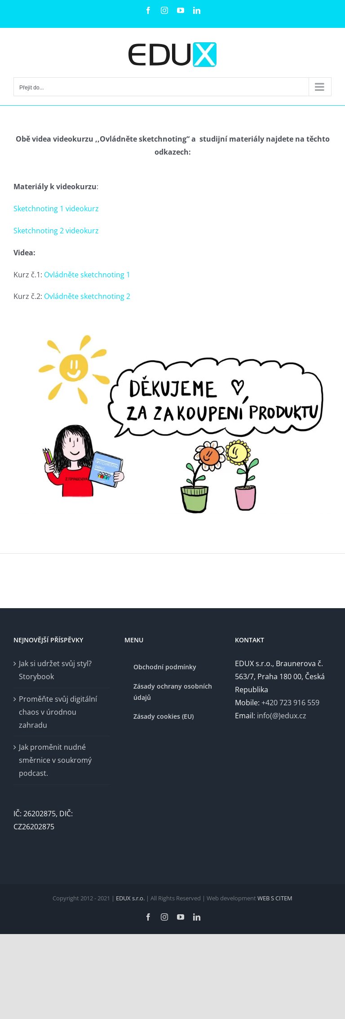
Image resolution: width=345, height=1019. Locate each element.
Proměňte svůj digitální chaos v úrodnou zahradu (58, 712)
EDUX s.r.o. (131, 898)
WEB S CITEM (274, 898)
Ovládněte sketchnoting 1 (87, 275)
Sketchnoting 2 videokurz (56, 231)
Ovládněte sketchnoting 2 (87, 296)
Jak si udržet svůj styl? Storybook (55, 670)
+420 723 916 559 (290, 703)
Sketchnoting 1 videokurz (56, 209)
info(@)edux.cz (281, 716)
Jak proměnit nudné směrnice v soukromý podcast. (55, 760)
